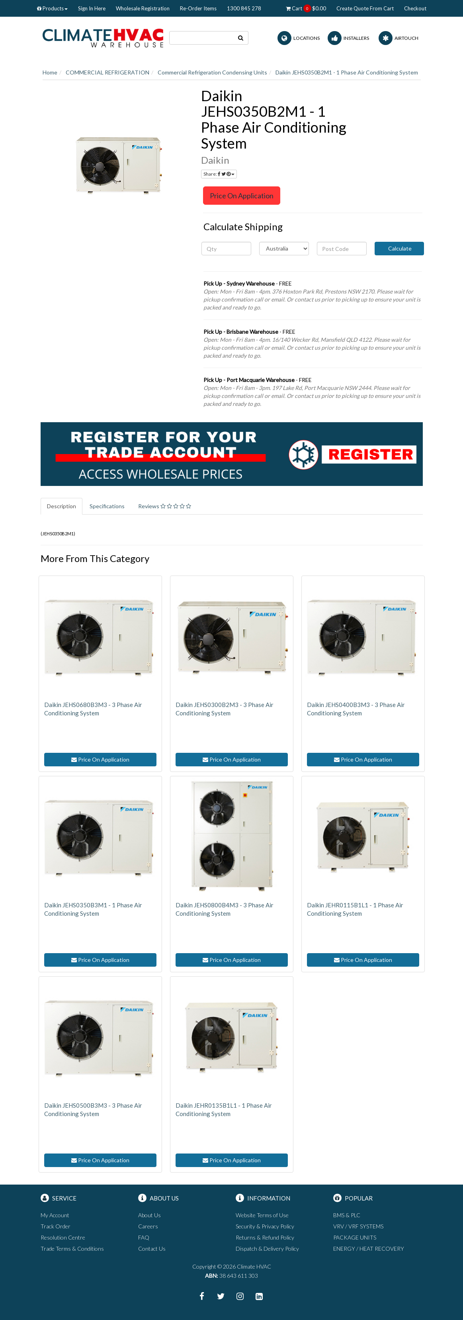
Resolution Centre (63, 1237)
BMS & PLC (346, 1215)
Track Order (55, 1226)
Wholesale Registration (143, 8)
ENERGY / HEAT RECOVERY (368, 1248)
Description (61, 506)
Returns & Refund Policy (265, 1237)
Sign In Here (91, 8)
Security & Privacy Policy (265, 1226)
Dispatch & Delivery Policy (267, 1248)
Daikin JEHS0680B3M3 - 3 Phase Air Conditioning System (93, 709)
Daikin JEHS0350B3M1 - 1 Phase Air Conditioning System (93, 909)
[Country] (284, 248)
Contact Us (152, 1248)
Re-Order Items (198, 8)
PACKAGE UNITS (354, 1237)
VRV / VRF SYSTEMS (358, 1226)
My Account (55, 1215)
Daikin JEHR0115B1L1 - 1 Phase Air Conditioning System (355, 909)
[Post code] (342, 248)
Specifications (107, 506)
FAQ (143, 1237)
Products (52, 8)
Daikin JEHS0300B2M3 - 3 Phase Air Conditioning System (225, 709)
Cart (306, 8)
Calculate (399, 248)
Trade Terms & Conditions (72, 1248)
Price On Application (242, 195)
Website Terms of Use (262, 1215)
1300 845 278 (244, 8)
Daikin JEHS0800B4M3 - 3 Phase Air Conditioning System (225, 909)
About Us (149, 1215)
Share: (218, 174)
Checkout (415, 8)
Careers (148, 1226)
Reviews (164, 506)
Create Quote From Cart (365, 8)
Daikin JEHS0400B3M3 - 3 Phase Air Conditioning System (356, 709)
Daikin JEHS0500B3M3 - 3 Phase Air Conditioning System (93, 1109)
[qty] (226, 248)
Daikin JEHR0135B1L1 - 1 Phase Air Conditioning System (224, 1109)
